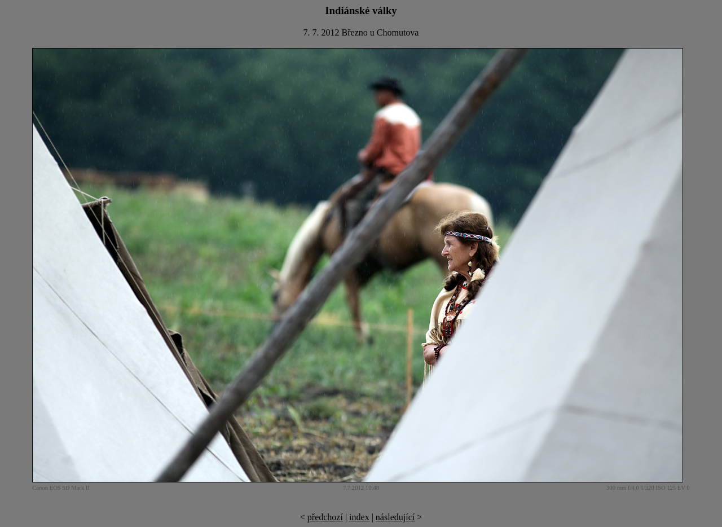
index (359, 517)
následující (395, 517)
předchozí (325, 517)
